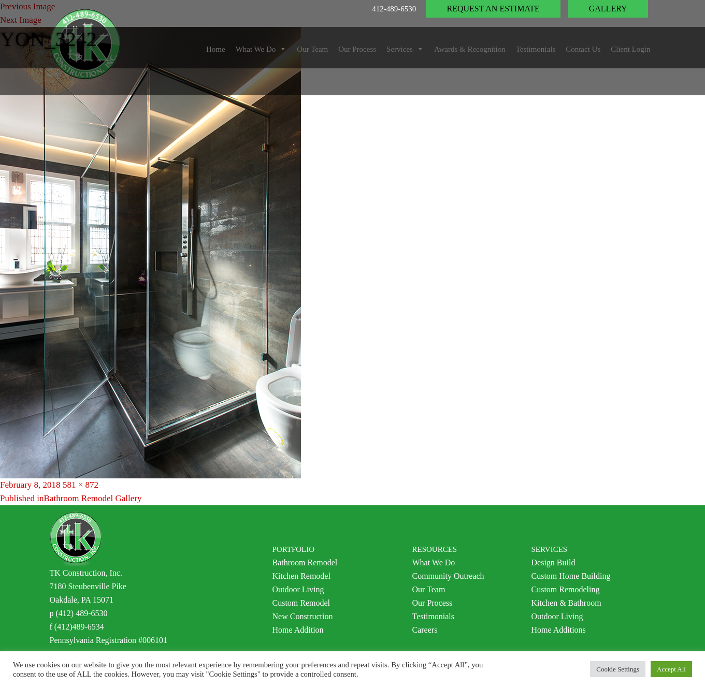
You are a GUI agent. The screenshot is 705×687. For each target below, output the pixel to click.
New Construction (302, 616)
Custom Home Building (571, 576)
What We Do (433, 562)
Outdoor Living (298, 589)
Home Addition (298, 629)
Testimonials (433, 616)
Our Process (432, 602)
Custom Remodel (301, 602)
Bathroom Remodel (305, 562)
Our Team (428, 589)
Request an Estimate (493, 8)
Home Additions (558, 629)
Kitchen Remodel (301, 576)
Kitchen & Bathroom (566, 602)
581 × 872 (80, 485)
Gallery (608, 8)
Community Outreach (448, 576)
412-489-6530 (394, 9)
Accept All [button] (671, 669)
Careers (425, 629)
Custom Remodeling (565, 589)
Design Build (553, 562)
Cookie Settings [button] (617, 669)
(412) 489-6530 (82, 613)
